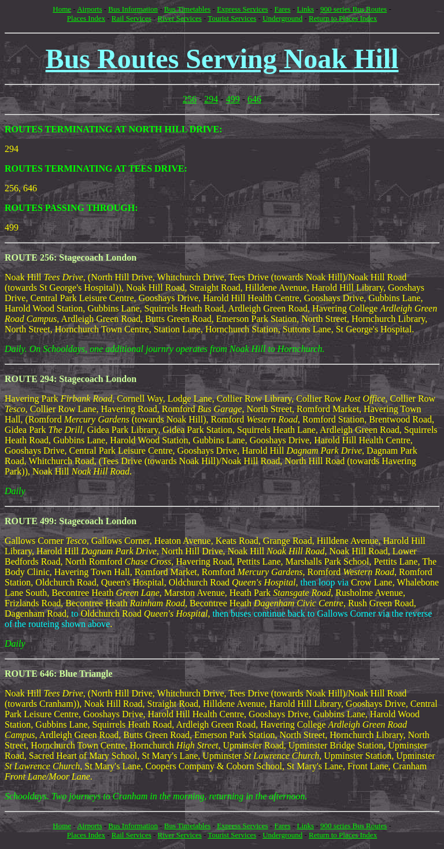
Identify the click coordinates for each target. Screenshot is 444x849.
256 (190, 99)
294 (211, 99)
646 (254, 99)
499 (233, 99)
